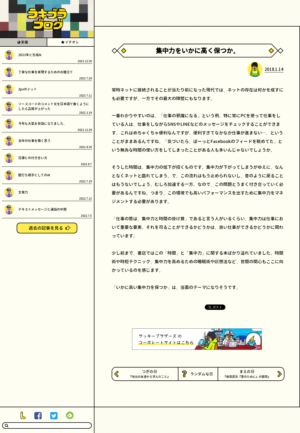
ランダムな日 (201, 373)
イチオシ (72, 42)
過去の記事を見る (46, 228)
